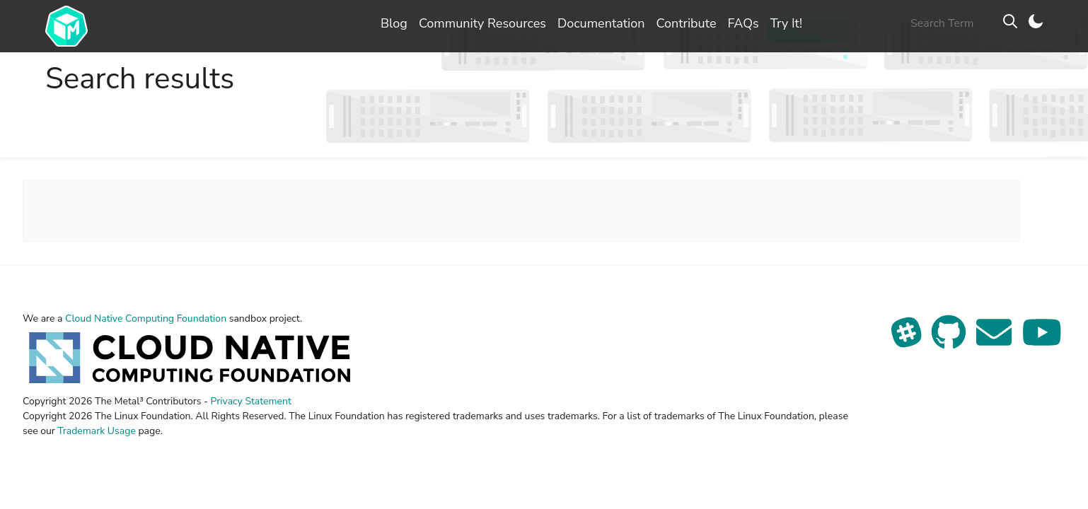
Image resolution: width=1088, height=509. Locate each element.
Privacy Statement (251, 401)
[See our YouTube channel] (1042, 341)
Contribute (686, 23)
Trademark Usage (96, 431)
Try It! (786, 23)
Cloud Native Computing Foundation (145, 318)
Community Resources (482, 23)
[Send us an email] (995, 341)
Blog (394, 23)
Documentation (601, 23)
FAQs (742, 23)
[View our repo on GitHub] (950, 341)
